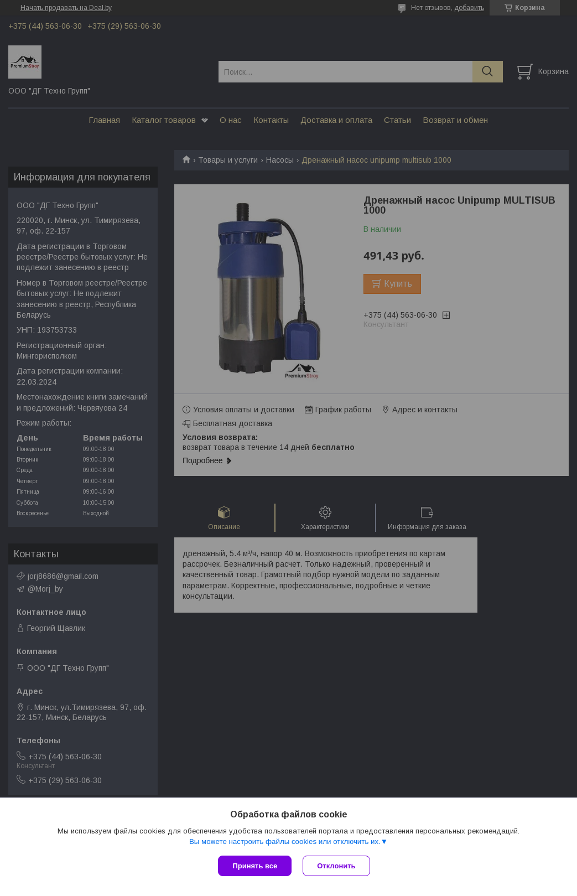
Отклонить (336, 866)
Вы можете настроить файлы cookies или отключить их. (285, 841)
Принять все (254, 866)
